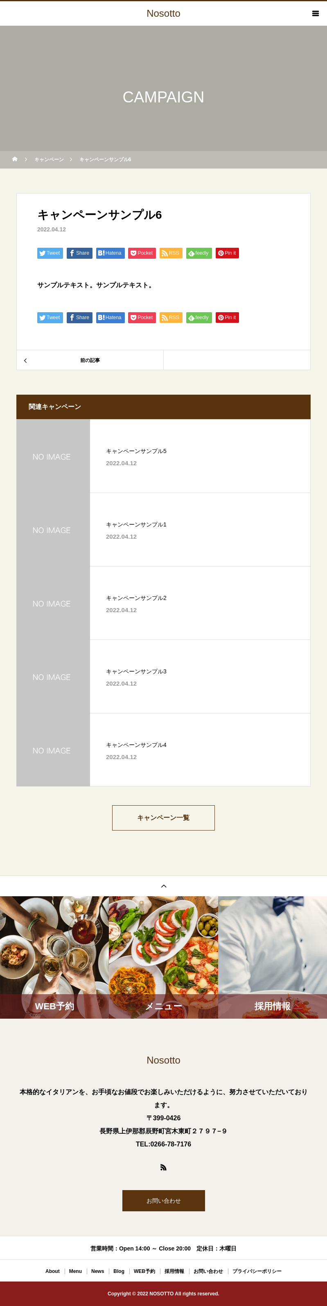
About (52, 1271)
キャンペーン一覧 (164, 817)
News (97, 1271)
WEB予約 (144, 1271)
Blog (118, 1271)
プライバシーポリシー (257, 1271)
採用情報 (174, 1271)
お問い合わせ (164, 1200)
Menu (75, 1271)
